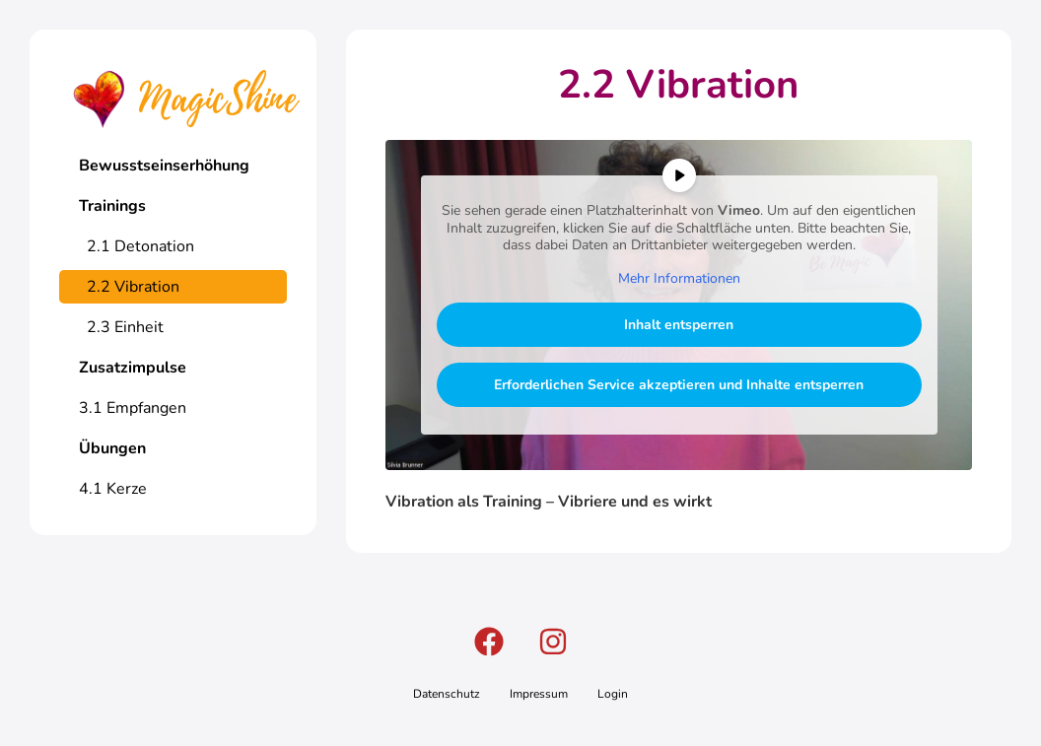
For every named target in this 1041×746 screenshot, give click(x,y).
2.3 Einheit (121, 327)
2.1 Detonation (136, 246)
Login (612, 694)
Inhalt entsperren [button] (678, 324)
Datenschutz (446, 694)
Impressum (539, 694)
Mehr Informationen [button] (678, 279)
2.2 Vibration (129, 287)
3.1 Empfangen (132, 408)
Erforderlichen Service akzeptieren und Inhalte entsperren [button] (679, 384)
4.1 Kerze (113, 489)
